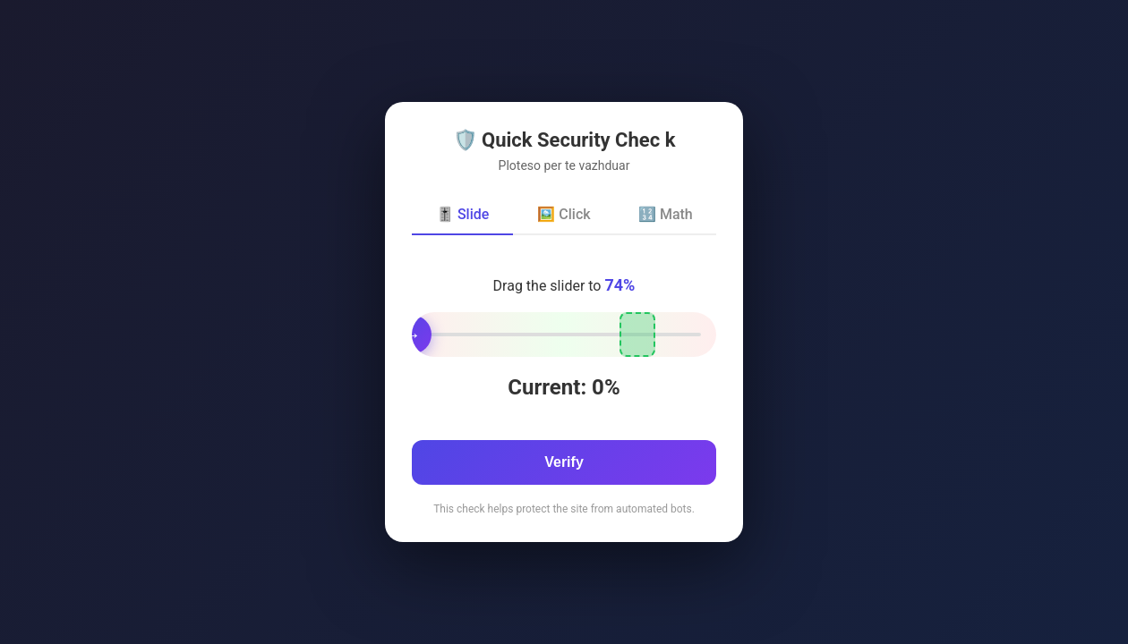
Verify (564, 462)
